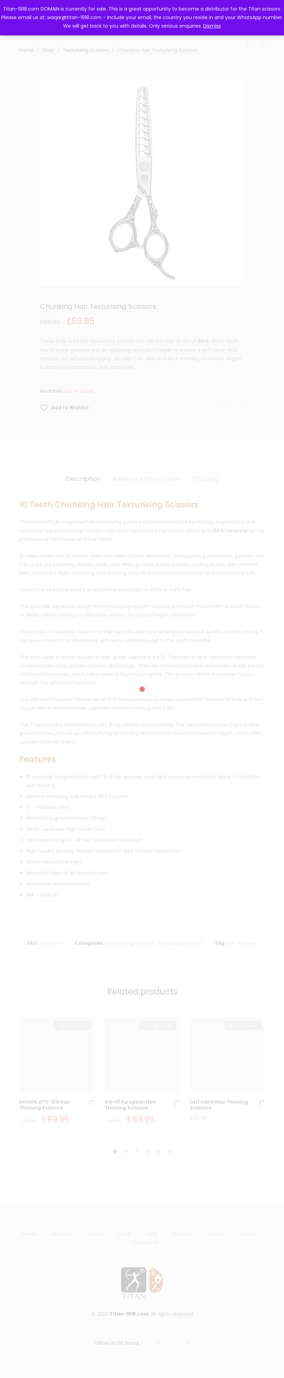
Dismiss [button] (212, 25)
